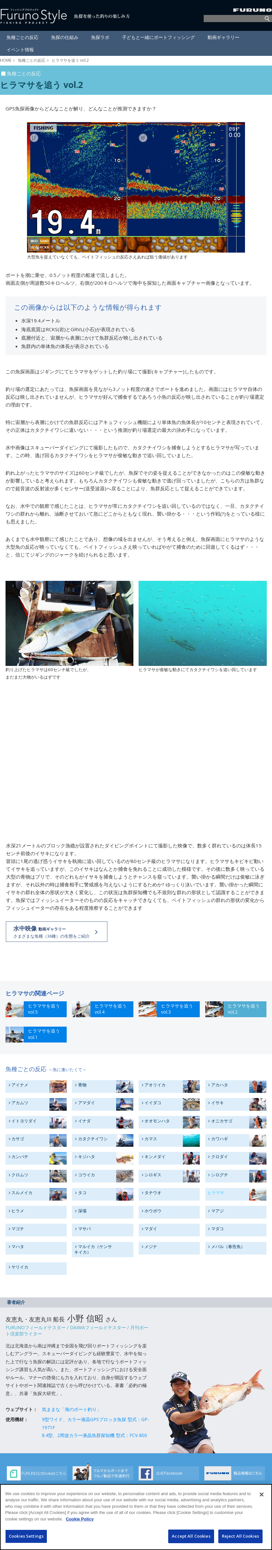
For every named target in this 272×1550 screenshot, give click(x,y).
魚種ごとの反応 (31, 60)
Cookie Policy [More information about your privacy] (79, 1519)
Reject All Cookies (240, 1536)
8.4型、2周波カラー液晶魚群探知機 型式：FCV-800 (94, 1435)
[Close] (261, 1494)
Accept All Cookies (191, 1536)
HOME (5, 60)
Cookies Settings (26, 1536)
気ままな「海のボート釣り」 (71, 1409)
